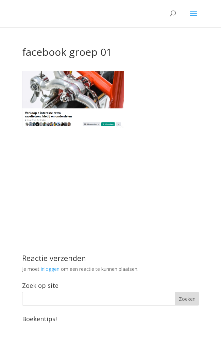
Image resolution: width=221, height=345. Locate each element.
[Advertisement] (110, 175)
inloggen (50, 269)
